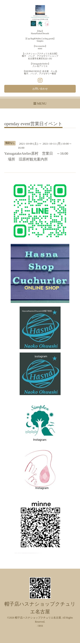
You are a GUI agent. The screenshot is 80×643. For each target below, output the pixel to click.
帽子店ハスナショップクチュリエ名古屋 (38, 617)
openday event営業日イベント (33, 124)
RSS (40, 625)
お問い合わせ (40, 88)
